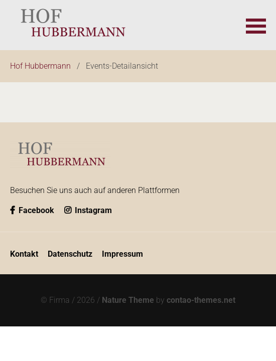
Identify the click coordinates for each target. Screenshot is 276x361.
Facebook (32, 210)
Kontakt (24, 254)
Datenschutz (70, 254)
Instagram (88, 210)
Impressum (122, 254)
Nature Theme (128, 300)
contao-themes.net (201, 300)
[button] (256, 25)
